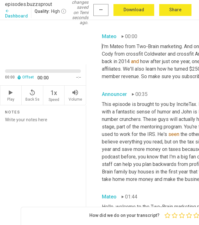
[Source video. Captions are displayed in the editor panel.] (43, 41)
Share (175, 9)
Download (133, 9)
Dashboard (16, 13)
